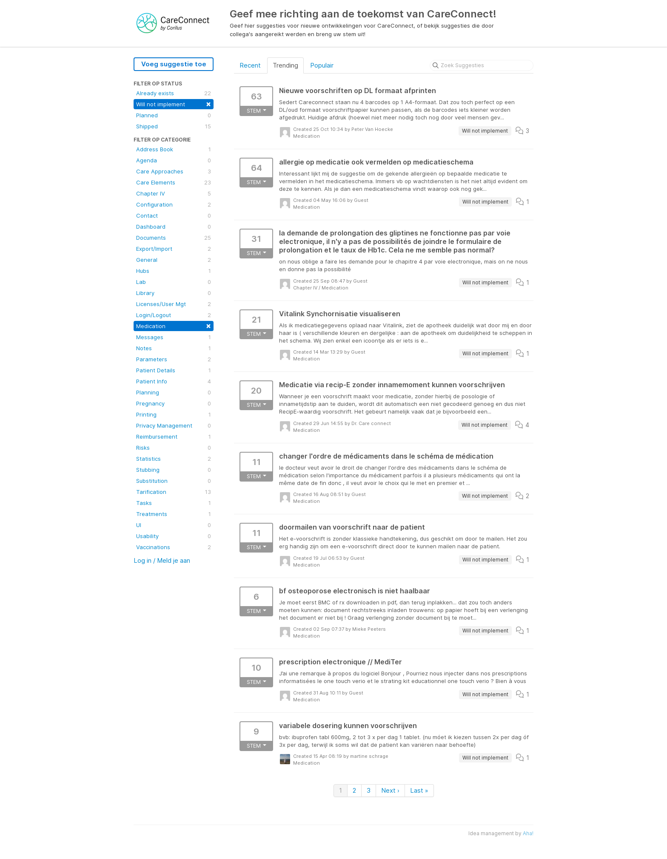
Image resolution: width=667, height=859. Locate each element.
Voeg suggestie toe (173, 64)
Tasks (173, 503)
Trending (285, 65)
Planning (173, 392)
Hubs (173, 270)
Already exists (173, 93)
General (173, 259)
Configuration (173, 204)
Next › (390, 790)
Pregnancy (173, 403)
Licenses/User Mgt (173, 304)
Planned (173, 115)
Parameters (173, 359)
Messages (173, 337)
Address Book (173, 149)
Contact (173, 215)
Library (173, 293)
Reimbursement (173, 436)
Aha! (528, 833)
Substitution (173, 480)
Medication (173, 325)
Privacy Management (173, 425)
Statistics (173, 458)
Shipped (173, 126)
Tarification (173, 492)
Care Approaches (173, 171)
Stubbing (173, 469)
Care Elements (173, 182)
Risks (173, 447)
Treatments (173, 514)
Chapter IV (173, 193)
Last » (419, 790)
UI (173, 525)
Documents (173, 237)
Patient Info (173, 381)
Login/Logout (173, 315)
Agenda (173, 160)
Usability (173, 536)
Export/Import (173, 248)
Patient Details (173, 370)
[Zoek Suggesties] (481, 65)
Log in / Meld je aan (162, 560)
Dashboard (173, 226)
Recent (250, 65)
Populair (322, 65)
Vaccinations (173, 547)
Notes (173, 348)
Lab (173, 282)
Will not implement (173, 103)
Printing (173, 414)
